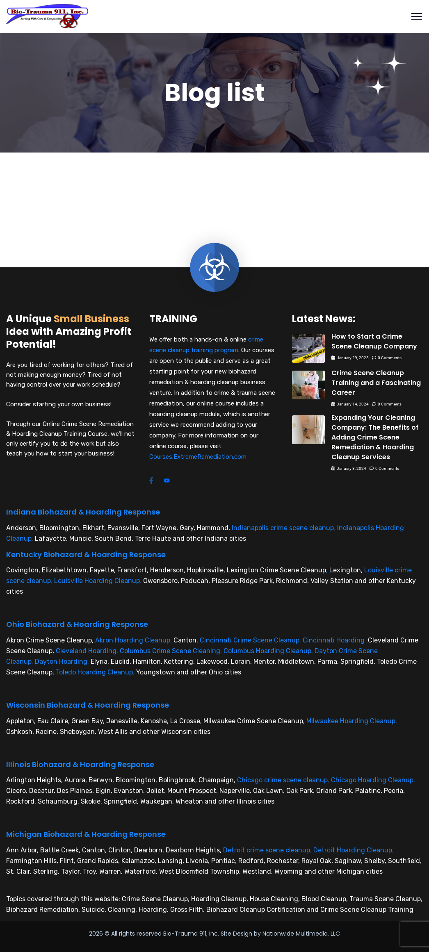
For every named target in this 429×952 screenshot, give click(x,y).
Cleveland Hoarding (86, 651)
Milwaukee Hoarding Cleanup (350, 721)
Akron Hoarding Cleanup (132, 640)
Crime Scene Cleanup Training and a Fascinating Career (376, 382)
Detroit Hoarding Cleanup (352, 850)
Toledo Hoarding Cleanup (94, 672)
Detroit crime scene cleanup (266, 850)
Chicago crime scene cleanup (282, 780)
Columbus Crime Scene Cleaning (170, 651)
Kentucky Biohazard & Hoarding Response (86, 554)
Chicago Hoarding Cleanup (372, 780)
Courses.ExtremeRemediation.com (197, 456)
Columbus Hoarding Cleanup (267, 651)
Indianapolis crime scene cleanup (283, 528)
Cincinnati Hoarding (334, 640)
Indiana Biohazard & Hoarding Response (83, 512)
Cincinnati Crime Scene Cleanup (249, 640)
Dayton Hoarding (61, 661)
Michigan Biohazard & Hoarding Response (86, 834)
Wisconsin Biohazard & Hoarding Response (87, 705)
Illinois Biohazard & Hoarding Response (80, 764)
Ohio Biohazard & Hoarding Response (77, 624)
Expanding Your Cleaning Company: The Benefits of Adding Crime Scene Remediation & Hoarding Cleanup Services (375, 437)
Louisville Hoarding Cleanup (97, 581)
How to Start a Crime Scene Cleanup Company (374, 341)
